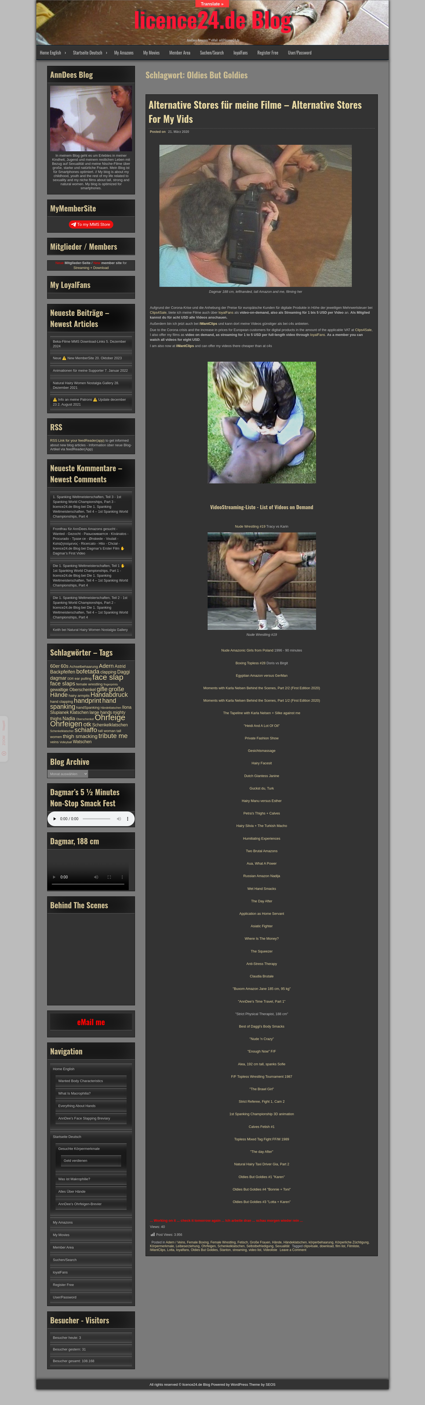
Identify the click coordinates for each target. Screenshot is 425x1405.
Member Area (179, 52)
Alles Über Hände (71, 1191)
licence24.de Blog (212, 19)
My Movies (151, 52)
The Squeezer (261, 951)
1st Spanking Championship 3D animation (261, 1114)
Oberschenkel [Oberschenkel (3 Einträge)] (85, 719)
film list (340, 1246)
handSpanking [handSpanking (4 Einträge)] (87, 707)
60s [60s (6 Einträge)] (65, 666)
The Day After (261, 901)
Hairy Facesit (262, 763)
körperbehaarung (321, 1242)
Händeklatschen (295, 1242)
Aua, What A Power (261, 863)
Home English (50, 52)
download (326, 1246)
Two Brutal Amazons (262, 851)
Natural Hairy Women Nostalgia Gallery (83, 383)
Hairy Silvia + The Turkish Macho (261, 826)
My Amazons (123, 52)
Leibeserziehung (187, 1246)
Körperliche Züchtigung (352, 1242)
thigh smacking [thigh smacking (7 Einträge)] (80, 736)
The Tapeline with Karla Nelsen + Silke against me (261, 713)
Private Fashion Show (261, 738)
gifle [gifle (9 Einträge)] (102, 689)
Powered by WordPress (229, 1384)
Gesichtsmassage (262, 751)
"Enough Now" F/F (261, 1051)
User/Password (300, 52)
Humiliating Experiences (261, 838)
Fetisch (242, 1242)
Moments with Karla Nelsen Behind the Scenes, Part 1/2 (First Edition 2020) (261, 700)
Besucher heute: (66, 1338)
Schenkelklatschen (231, 1246)
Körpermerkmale (162, 1246)
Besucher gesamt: (67, 1361)
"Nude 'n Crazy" (262, 1039)
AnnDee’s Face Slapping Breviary (84, 1118)
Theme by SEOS (262, 1384)
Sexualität (282, 1246)
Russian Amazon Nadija (261, 876)
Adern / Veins (175, 1242)
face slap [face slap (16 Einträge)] (107, 677)
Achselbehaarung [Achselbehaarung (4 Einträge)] (83, 667)
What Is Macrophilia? (74, 1093)
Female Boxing (198, 1242)
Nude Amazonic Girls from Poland (247, 650)
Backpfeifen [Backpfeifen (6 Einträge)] (62, 672)
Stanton (225, 1250)
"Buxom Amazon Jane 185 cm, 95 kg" (262, 989)
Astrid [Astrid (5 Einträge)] (120, 666)
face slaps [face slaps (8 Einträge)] (62, 683)
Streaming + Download (91, 268)
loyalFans (240, 52)
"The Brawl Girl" (261, 1089)
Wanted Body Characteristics (80, 1081)
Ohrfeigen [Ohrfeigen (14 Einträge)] (66, 724)
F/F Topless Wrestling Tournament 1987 (261, 1076)
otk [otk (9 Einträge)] (87, 724)
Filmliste (353, 1246)
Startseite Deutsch (87, 52)
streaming (240, 1250)
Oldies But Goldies (204, 1250)
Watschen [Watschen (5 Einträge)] (82, 741)
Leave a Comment (293, 1250)
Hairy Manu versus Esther (262, 801)
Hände (277, 1242)
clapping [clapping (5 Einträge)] (108, 672)
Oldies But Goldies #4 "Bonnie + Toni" (262, 1189)
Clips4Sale (158, 312)
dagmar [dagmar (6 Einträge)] (58, 678)
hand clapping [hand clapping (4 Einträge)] (61, 702)
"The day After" (261, 1152)
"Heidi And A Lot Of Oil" (261, 726)
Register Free (267, 52)
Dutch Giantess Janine (261, 776)
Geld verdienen (75, 1161)
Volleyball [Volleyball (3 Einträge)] (66, 742)
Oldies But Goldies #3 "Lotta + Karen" (262, 1202)
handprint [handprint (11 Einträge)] (87, 700)
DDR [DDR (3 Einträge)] (70, 678)
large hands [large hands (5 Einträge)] (100, 712)
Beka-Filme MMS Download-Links (79, 341)
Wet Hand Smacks (261, 889)
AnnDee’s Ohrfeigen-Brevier (80, 1204)
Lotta (171, 1250)
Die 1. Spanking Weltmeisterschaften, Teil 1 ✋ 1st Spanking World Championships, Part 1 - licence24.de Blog (89, 571)
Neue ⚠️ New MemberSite (73, 358)
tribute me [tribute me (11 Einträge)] (113, 735)
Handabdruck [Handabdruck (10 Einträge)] (109, 694)
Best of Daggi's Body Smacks (261, 1026)
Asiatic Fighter (262, 926)
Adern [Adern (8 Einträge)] (106, 666)
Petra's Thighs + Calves (261, 813)
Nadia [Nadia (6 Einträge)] (69, 718)
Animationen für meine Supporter (78, 370)
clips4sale (311, 1246)
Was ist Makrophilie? (74, 1179)
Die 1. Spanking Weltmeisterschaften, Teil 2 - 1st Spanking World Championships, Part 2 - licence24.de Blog (90, 603)
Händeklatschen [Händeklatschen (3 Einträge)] (111, 707)
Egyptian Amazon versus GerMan (262, 675)
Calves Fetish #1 (262, 1127)
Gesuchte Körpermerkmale (79, 1149)
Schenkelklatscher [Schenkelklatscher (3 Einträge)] (61, 731)
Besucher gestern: (67, 1349)
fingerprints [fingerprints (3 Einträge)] (111, 684)
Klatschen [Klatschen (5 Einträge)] (79, 712)
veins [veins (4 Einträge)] (54, 742)
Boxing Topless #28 (251, 663)
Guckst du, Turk (262, 788)
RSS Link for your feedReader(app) (77, 440)
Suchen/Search (212, 52)
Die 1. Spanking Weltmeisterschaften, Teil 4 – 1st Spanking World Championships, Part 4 (90, 511)
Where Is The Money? (262, 938)
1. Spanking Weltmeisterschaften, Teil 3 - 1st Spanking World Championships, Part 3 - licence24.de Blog (87, 502)
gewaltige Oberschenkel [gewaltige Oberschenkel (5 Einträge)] (73, 689)
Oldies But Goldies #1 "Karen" (262, 1177)
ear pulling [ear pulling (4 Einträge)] (83, 678)
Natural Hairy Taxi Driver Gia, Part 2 (261, 1164)
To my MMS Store (90, 224)
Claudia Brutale (262, 976)
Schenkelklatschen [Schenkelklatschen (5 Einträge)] (110, 725)
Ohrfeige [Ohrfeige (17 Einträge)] (110, 717)
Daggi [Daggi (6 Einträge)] (123, 672)
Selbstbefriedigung (259, 1246)
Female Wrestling (223, 1242)
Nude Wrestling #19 (250, 526)
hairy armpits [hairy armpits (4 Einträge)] (79, 696)
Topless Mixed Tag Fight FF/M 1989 (261, 1139)
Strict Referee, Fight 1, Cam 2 (262, 1101)
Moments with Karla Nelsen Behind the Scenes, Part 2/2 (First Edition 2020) (261, 688)
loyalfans (182, 1250)
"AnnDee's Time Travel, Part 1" (261, 1001)
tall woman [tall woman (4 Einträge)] (106, 731)
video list (255, 1250)
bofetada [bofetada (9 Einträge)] (87, 671)
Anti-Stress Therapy (261, 964)
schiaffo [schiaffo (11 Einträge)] (86, 729)
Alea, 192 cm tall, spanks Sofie (261, 1064)
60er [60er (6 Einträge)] (55, 666)
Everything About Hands (76, 1106)
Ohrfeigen (208, 1246)
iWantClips (157, 1250)
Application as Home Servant (261, 914)
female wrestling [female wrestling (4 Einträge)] (89, 684)
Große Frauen (260, 1242)
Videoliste (270, 1250)
